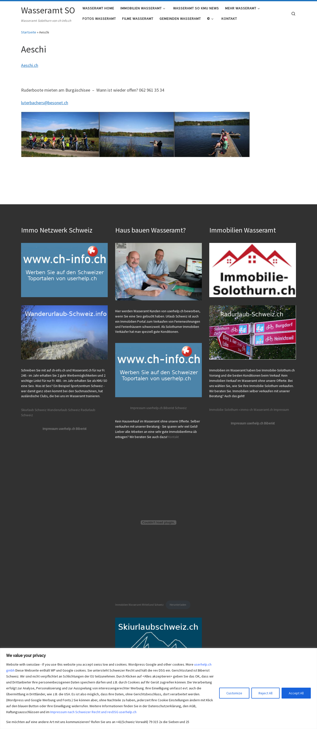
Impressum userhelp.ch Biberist (64, 429)
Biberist (168, 408)
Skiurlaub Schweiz (34, 410)
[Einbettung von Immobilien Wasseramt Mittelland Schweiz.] (158, 522)
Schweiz (181, 408)
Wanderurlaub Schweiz (63, 410)
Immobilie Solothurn (223, 410)
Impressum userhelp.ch (146, 408)
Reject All (265, 693)
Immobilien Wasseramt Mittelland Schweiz (139, 605)
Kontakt (173, 437)
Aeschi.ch (29, 68)
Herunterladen (178, 605)
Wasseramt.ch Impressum (271, 410)
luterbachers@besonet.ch (44, 106)
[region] (158, 688)
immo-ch (246, 410)
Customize (234, 693)
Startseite (28, 35)
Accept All (296, 693)
